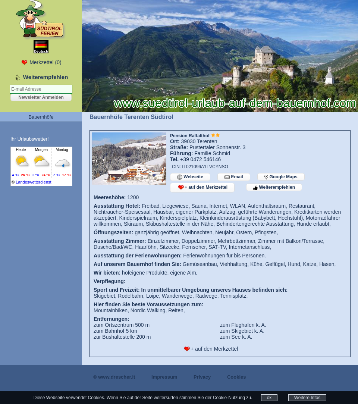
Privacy (202, 377)
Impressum (164, 377)
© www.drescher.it (114, 377)
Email (233, 177)
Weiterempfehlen (274, 187)
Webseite (190, 177)
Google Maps (281, 176)
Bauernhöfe (40, 117)
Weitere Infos (307, 397)
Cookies (236, 377)
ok (269, 397)
